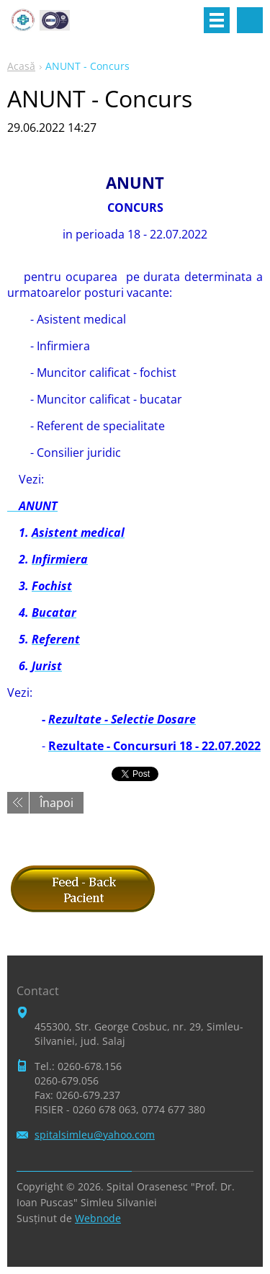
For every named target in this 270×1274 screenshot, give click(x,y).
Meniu (217, 20)
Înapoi (56, 803)
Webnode (98, 1218)
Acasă (21, 66)
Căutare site (250, 20)
